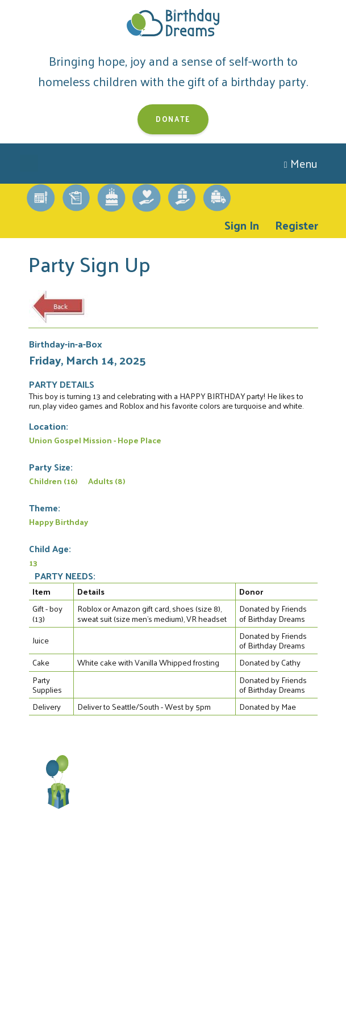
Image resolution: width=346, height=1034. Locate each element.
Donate (173, 118)
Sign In (241, 225)
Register (296, 225)
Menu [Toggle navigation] (301, 163)
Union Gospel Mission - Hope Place (95, 440)
